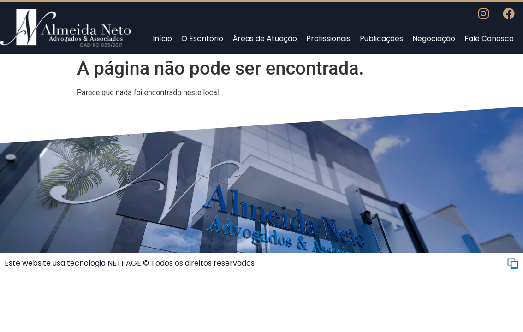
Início (162, 38)
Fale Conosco (489, 38)
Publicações (381, 38)
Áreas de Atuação (264, 38)
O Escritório (202, 38)
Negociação (433, 38)
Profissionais (328, 38)
